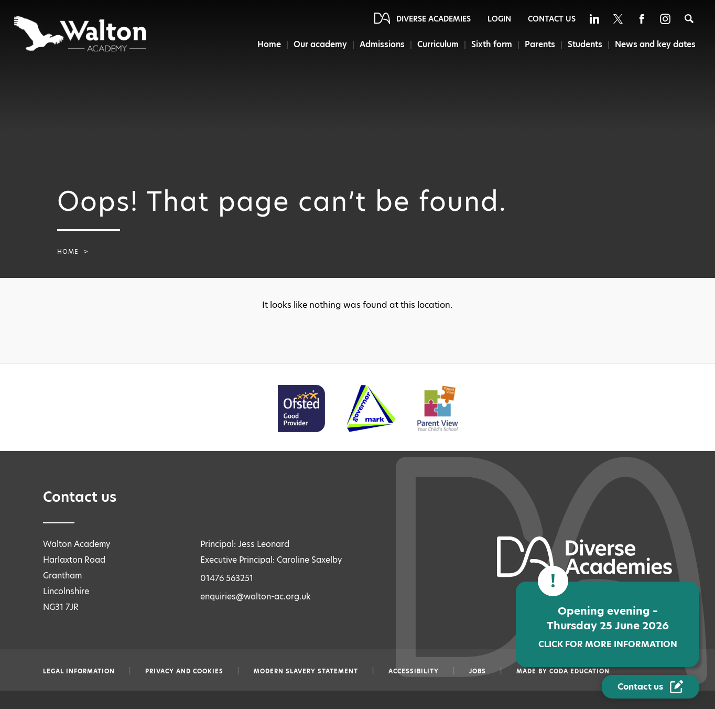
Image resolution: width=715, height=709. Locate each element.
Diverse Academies (433, 19)
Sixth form (491, 44)
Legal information (79, 671)
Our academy (319, 44)
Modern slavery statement (306, 671)
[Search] (689, 18)
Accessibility (413, 671)
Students (584, 44)
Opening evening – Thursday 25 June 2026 (607, 627)
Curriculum (437, 44)
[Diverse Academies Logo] (81, 33)
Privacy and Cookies (184, 671)
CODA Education (579, 671)
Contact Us (552, 19)
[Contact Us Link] (650, 687)
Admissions (381, 44)
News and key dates (655, 44)
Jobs (477, 671)
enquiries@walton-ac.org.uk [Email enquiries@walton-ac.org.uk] (255, 596)
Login (499, 19)
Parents (539, 44)
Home (267, 44)
